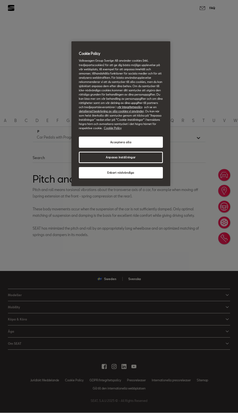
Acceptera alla (120, 142)
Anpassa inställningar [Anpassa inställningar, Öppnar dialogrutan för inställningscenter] (121, 157)
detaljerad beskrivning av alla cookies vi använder (111, 111)
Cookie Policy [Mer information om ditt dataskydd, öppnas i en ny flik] (113, 128)
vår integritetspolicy (130, 107)
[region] (120, 113)
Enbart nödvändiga (120, 172)
